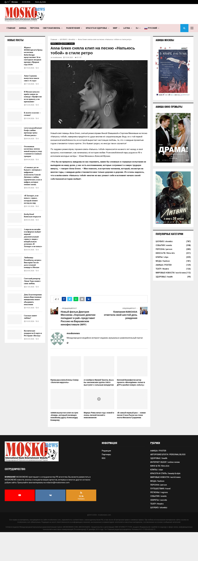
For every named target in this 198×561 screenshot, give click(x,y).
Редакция (106, 451)
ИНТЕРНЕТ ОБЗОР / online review (165, 462)
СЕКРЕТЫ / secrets (158, 500)
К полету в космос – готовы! (32, 114)
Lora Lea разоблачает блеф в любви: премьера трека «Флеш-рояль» (33, 131)
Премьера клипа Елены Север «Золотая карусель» (65, 381)
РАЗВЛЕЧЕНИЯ (73, 28)
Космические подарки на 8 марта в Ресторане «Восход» (33, 333)
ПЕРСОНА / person (164, 249)
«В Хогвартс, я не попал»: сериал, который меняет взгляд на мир (31, 199)
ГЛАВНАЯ (11, 28)
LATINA (126, 28)
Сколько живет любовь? (30, 317)
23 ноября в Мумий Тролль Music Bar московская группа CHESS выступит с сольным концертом (99, 382)
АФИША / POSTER (164, 265)
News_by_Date (40, 2)
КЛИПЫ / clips (55, 43)
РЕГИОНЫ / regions (159, 492)
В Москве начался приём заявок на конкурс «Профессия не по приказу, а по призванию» (33, 96)
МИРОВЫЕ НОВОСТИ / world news (171, 273)
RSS (103, 458)
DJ (137, 28)
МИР (115, 28)
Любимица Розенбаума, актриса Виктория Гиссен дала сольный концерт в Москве (32, 262)
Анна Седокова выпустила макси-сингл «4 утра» (32, 78)
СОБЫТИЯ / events (164, 245)
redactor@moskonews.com (58, 482)
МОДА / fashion (163, 261)
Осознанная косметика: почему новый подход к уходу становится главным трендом (33, 151)
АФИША (22, 28)
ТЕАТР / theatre (162, 269)
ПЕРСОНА (34, 28)
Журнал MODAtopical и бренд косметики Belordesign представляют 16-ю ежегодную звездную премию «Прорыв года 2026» (33, 56)
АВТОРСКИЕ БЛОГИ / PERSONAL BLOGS (167, 454)
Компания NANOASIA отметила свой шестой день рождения (120, 315)
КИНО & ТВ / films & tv (165, 253)
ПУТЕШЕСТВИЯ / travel (160, 489)
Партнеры (106, 454)
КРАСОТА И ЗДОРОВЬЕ (96, 28)
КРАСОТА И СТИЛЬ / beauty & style (165, 473)
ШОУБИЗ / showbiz (68, 43)
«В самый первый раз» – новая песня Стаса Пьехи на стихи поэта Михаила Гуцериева (131, 415)
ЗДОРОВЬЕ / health (164, 277)
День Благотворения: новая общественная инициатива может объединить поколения (33, 299)
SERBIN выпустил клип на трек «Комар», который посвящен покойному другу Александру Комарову (64, 416)
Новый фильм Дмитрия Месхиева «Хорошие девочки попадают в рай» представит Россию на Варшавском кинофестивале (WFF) (78, 318)
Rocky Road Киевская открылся (32, 215)
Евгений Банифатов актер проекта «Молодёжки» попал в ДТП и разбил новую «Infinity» (131, 382)
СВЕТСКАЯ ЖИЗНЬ (51, 28)
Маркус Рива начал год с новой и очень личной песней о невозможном (99, 415)
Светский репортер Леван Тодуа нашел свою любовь (32, 281)
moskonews (57, 57)
